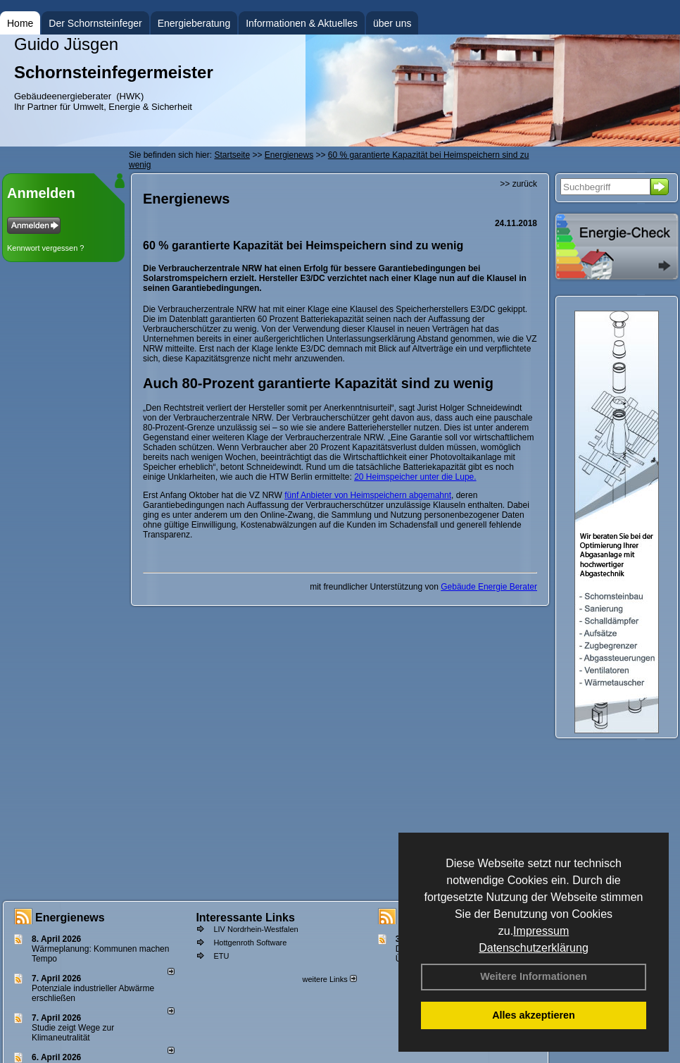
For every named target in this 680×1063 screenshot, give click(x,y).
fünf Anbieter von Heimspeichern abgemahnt (367, 495)
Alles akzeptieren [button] (533, 1015)
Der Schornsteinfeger (95, 23)
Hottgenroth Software (250, 942)
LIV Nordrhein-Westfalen (255, 929)
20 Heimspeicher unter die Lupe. (415, 477)
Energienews (70, 918)
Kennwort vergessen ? (45, 248)
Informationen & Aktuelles (302, 23)
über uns (392, 23)
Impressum (541, 931)
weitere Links (329, 979)
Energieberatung (194, 23)
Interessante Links (245, 918)
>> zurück (518, 184)
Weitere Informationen (533, 976)
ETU (221, 956)
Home (20, 23)
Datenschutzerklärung (533, 948)
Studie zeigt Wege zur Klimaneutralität (73, 1033)
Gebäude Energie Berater (489, 587)
